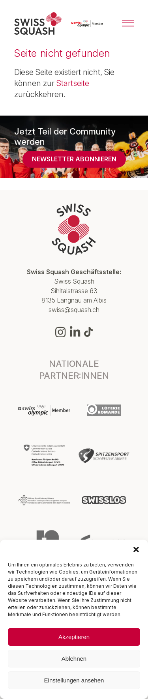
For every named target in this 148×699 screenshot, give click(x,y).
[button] (136, 549)
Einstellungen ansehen (74, 680)
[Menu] (128, 24)
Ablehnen (74, 658)
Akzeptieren (74, 637)
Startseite (72, 83)
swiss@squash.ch (74, 310)
